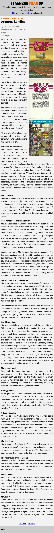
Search (31, 13)
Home (15, 13)
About (39, 13)
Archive (23, 13)
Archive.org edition (9, 85)
